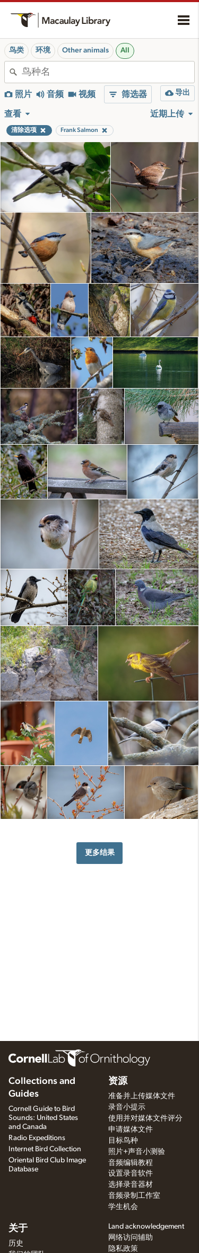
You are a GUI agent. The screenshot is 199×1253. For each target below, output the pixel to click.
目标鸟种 (123, 1140)
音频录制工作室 (134, 1195)
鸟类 (16, 50)
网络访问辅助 (130, 1237)
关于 (18, 1228)
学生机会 (123, 1207)
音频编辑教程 (130, 1163)
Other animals (85, 50)
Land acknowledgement (146, 1226)
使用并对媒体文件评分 (145, 1118)
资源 (117, 1081)
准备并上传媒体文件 (141, 1096)
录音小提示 (126, 1107)
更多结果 (100, 853)
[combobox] (108, 72)
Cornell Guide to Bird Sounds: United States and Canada (43, 1118)
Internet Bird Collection (44, 1149)
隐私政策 (123, 1248)
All (124, 50)
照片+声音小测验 (136, 1151)
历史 (15, 1243)
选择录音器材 (130, 1184)
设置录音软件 (130, 1173)
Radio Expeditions (36, 1138)
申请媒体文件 (130, 1129)
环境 (43, 50)
